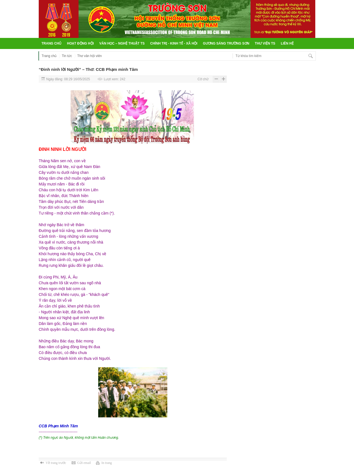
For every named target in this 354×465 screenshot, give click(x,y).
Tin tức (67, 56)
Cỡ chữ (203, 79)
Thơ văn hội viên (89, 56)
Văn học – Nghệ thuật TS (122, 43)
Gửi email (84, 463)
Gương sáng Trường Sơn (226, 43)
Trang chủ (51, 43)
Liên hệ (287, 43)
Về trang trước (56, 463)
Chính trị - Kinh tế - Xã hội (173, 43)
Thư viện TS (265, 43)
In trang (106, 463)
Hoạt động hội (80, 43)
